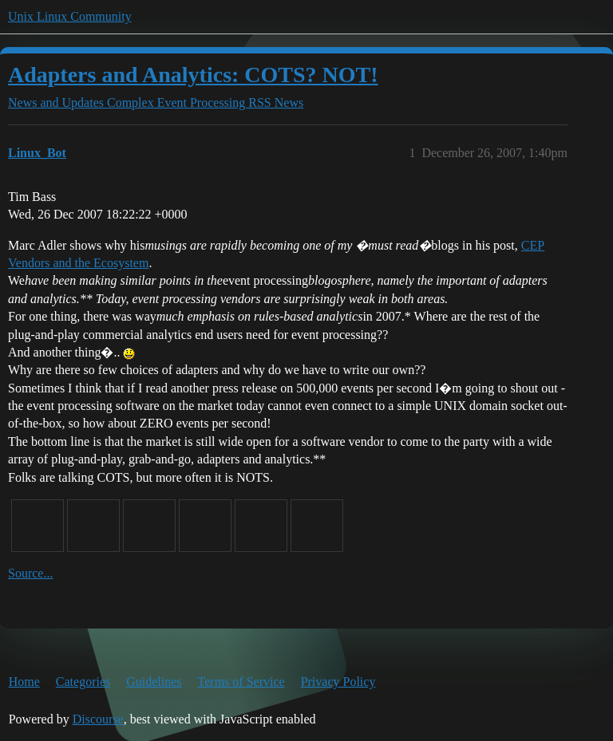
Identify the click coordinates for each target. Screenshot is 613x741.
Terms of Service (241, 681)
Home (24, 681)
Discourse (98, 719)
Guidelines (153, 681)
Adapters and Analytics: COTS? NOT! (193, 74)
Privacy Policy (338, 681)
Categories (83, 681)
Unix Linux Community (70, 16)
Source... (30, 573)
